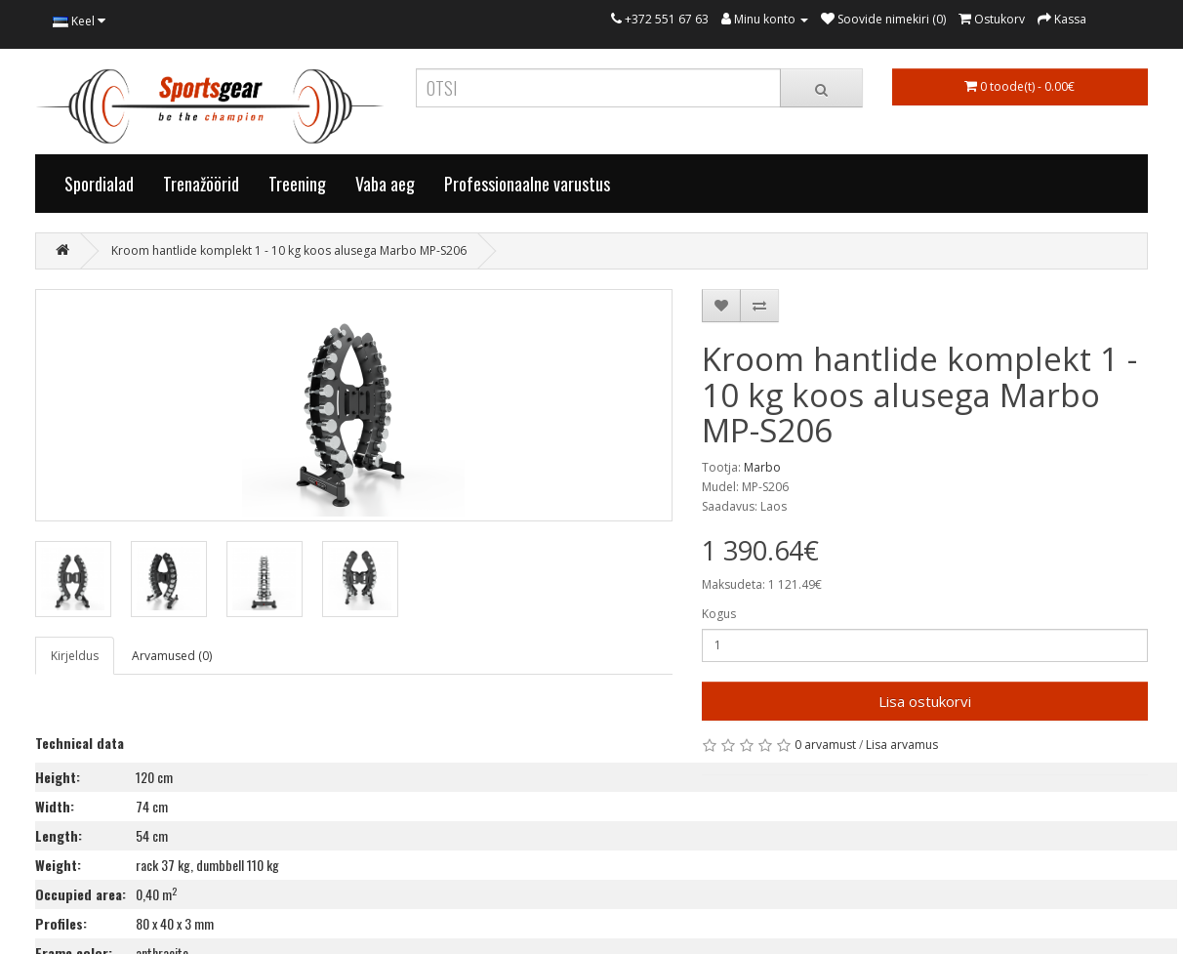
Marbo (762, 467)
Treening (297, 183)
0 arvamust (825, 744)
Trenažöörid (201, 183)
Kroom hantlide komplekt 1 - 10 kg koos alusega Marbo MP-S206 (289, 250)
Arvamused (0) (172, 655)
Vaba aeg (385, 183)
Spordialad (99, 183)
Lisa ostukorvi (924, 701)
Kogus (719, 613)
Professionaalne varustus (527, 183)
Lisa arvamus (902, 744)
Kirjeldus (75, 655)
